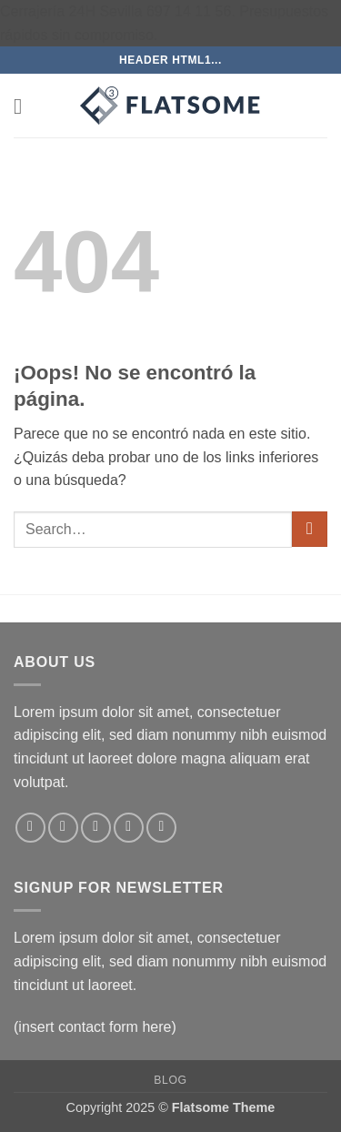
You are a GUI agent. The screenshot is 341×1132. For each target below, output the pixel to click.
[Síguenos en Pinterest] (161, 828)
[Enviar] (309, 529)
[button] (24, 106)
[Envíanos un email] (129, 828)
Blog (170, 1080)
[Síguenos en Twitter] (96, 828)
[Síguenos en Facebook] (30, 828)
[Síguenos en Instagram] (63, 828)
